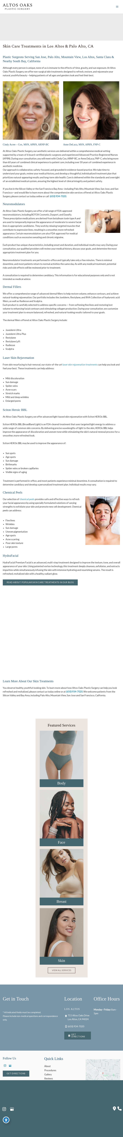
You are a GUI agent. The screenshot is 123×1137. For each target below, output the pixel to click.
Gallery (48, 1074)
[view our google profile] (10, 1065)
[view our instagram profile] (5, 1065)
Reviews (48, 1078)
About (47, 1066)
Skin (61, 960)
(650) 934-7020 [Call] (76, 1026)
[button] (40, 582)
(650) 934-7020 (58, 196)
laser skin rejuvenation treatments (80, 364)
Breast (61, 901)
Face (61, 842)
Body (61, 783)
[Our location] (119, 1108)
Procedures (50, 1070)
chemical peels (27, 499)
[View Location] (76, 1017)
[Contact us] (114, 1108)
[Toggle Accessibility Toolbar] (6, 1119)
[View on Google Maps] (103, 1073)
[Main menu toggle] (117, 7)
